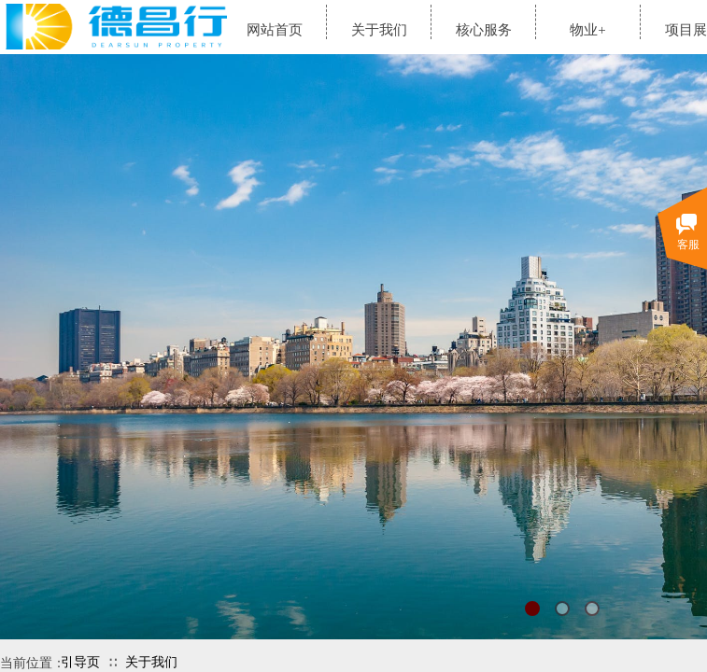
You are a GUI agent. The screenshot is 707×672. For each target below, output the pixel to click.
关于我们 (151, 662)
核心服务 (484, 29)
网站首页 (275, 29)
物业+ (587, 29)
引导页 (80, 662)
